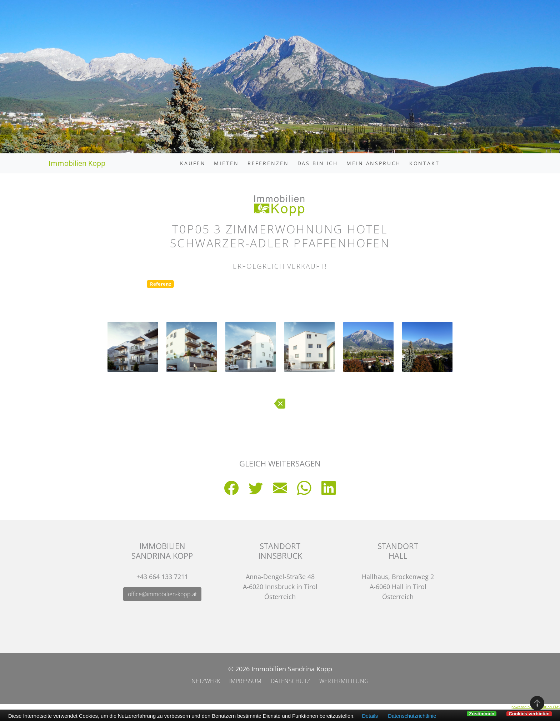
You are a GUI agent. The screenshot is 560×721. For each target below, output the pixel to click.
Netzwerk (205, 681)
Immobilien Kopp (77, 163)
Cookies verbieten (529, 713)
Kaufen (192, 163)
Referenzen (268, 163)
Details (370, 716)
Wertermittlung (344, 681)
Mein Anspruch (373, 163)
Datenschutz (290, 681)
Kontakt (424, 163)
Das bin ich (318, 163)
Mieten (226, 163)
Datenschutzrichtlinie (412, 716)
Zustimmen (481, 713)
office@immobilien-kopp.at (162, 594)
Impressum (245, 681)
